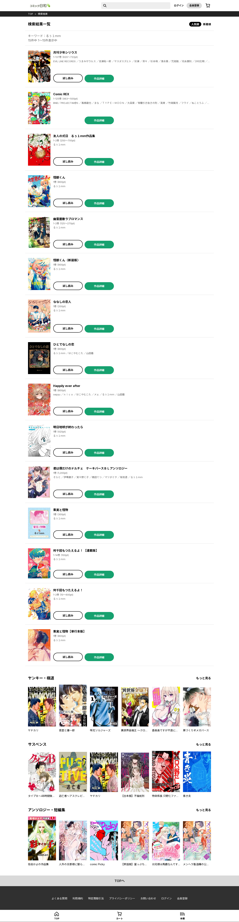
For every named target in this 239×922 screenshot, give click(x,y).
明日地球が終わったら (68, 427)
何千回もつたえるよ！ (68, 590)
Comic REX (61, 94)
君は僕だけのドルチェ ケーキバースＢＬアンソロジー (90, 468)
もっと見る (203, 678)
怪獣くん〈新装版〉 (66, 260)
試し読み (68, 78)
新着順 (207, 24)
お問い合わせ (148, 898)
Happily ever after (66, 386)
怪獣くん (59, 177)
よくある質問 (59, 898)
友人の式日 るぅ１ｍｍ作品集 (74, 136)
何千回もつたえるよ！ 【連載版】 (76, 550)
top (30, 13)
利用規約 (77, 898)
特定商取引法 (96, 898)
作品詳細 (99, 78)
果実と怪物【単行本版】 (69, 631)
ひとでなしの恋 (63, 344)
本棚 (182, 918)
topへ (119, 881)
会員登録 (194, 5)
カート (119, 918)
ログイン (179, 5)
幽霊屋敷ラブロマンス (68, 219)
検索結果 (43, 13)
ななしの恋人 (62, 302)
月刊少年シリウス (65, 52)
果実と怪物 (60, 510)
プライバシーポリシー (122, 898)
